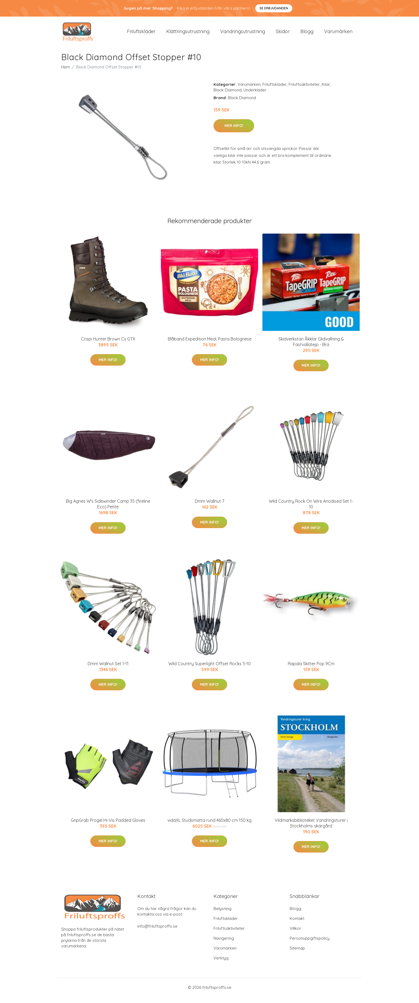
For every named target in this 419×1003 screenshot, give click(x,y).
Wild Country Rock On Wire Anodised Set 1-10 (311, 510)
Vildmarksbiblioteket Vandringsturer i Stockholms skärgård (311, 829)
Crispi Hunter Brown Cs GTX (108, 345)
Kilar (326, 90)
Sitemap (297, 954)
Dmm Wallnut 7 (209, 507)
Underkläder (254, 96)
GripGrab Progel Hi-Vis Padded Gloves (108, 826)
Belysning (222, 914)
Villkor (295, 934)
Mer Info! (233, 132)
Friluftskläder (141, 35)
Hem (65, 73)
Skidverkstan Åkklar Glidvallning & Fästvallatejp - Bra (311, 348)
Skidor (283, 35)
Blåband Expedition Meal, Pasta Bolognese (209, 345)
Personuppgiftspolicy (309, 944)
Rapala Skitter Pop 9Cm (311, 670)
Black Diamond (228, 96)
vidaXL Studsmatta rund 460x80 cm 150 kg (209, 826)
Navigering (224, 944)
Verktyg (221, 964)
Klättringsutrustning (188, 35)
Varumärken (338, 35)
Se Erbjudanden (273, 8)
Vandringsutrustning (242, 35)
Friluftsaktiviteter (304, 90)
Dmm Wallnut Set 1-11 (108, 670)
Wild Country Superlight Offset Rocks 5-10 (209, 670)
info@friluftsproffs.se (157, 932)
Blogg (306, 35)
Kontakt (297, 924)
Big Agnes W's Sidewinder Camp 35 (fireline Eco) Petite (108, 510)
